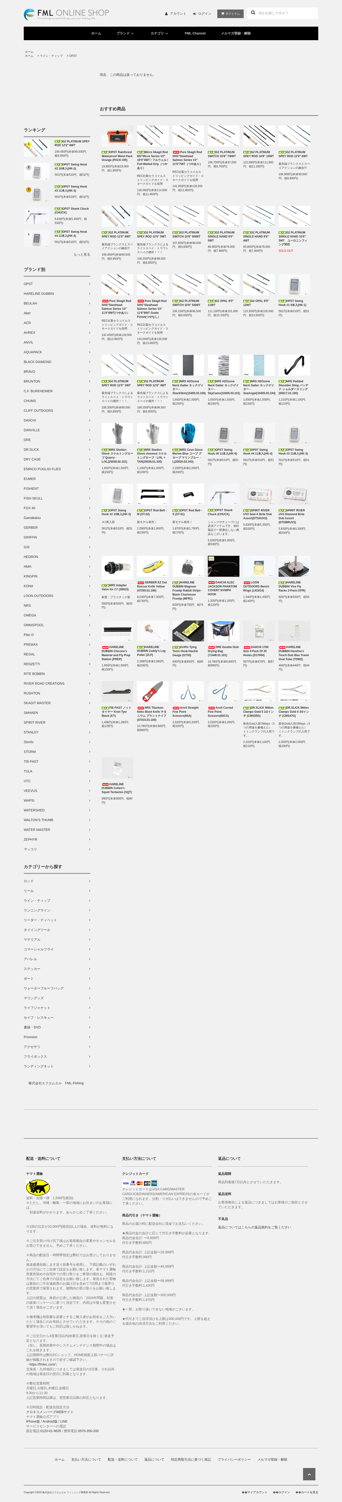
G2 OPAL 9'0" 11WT (221, 303)
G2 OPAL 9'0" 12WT (256, 303)
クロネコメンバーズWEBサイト (50, 1412)
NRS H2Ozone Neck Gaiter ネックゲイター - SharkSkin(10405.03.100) (188, 387)
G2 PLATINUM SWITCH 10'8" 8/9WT (186, 234)
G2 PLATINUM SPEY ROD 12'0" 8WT (72, 143)
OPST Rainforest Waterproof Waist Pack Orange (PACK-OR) (117, 156)
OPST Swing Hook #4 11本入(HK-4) (71, 233)
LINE (63, 1421)
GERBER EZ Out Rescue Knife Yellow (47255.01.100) (152, 586)
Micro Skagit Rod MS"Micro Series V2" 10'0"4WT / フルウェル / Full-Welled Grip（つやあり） (152, 160)
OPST (73, 56)
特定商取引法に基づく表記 (191, 1459)
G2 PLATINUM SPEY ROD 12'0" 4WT (151, 383)
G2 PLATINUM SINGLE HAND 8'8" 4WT (256, 236)
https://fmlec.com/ (42, 1364)
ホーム (96, 33)
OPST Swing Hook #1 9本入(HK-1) (292, 303)
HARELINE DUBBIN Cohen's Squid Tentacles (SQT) (117, 788)
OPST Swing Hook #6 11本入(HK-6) (222, 451)
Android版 (50, 1421)
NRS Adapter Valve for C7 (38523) (115, 587)
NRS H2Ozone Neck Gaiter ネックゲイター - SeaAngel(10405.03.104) (259, 387)
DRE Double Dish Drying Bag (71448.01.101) (223, 651)
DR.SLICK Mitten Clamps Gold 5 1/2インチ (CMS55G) (258, 711)
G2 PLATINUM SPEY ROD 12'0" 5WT (151, 234)
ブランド (125, 33)
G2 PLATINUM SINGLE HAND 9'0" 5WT (221, 236)
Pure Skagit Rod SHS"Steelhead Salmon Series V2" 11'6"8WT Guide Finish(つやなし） (152, 309)
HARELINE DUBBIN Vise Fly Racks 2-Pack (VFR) (292, 586)
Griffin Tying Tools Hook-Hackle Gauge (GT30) (185, 651)
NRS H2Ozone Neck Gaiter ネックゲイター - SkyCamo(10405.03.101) (223, 387)
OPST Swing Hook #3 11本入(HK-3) (71, 188)
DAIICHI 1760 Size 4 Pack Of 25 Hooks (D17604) (256, 651)
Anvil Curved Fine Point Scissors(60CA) (220, 711)
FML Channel (195, 33)
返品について (154, 1459)
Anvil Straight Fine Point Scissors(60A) (185, 711)
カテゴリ (160, 33)
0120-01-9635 (50, 1431)
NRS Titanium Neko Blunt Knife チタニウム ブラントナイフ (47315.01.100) (151, 713)
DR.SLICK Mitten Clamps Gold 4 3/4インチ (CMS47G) (294, 711)
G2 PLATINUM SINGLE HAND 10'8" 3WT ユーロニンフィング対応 (293, 238)
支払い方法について (86, 1459)
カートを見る (309, 1492)
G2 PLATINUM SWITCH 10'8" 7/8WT (222, 154)
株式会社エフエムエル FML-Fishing (56, 1083)
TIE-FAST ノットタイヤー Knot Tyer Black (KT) (116, 711)
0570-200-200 (88, 1431)
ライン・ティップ (51, 56)
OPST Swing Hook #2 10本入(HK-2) (71, 166)
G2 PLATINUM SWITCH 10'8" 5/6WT (186, 303)
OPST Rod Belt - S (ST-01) (187, 512)
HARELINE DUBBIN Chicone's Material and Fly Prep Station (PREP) (116, 653)
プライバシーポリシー (234, 1459)
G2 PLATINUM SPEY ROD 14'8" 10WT (258, 154)
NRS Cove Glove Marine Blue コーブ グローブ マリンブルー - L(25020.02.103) (187, 455)
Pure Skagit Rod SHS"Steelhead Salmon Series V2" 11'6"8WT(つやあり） (116, 307)
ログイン (204, 13)
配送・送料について (123, 1459)
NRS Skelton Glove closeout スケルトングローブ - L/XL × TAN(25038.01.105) (152, 455)
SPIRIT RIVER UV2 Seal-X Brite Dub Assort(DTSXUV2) (257, 514)
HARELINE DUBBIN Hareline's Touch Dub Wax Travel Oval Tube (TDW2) (294, 653)
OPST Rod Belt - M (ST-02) (152, 512)
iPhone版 (33, 1421)
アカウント (178, 13)
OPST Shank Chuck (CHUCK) (72, 210)
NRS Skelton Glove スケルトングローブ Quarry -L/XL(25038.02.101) (117, 455)
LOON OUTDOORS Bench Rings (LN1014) (256, 586)
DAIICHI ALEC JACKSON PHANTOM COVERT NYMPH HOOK (222, 588)
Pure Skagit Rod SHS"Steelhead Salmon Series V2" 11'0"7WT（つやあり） (187, 158)
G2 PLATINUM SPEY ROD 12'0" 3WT (116, 383)
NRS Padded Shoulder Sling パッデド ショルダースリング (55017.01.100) (293, 387)
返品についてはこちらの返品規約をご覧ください (254, 1227)
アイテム (229, 13)
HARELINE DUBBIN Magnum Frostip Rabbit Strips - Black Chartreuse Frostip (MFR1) (187, 590)
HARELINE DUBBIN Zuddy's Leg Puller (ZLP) (151, 651)
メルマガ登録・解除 (236, 33)
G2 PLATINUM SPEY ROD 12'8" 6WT (293, 154)
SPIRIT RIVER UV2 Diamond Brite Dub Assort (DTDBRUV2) (292, 516)
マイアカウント (257, 1492)
